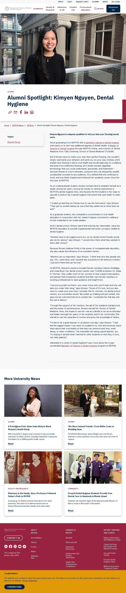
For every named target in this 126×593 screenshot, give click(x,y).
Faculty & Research (50, 8)
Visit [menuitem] (69, 2)
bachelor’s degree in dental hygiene (102, 142)
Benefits (69, 538)
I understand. (14, 587)
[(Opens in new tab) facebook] (21, 112)
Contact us (13, 538)
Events (33, 547)
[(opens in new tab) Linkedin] (6, 546)
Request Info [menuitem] (82, 2)
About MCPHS (34, 531)
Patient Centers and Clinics (111, 531)
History (34, 542)
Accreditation (36, 538)
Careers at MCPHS (71, 531)
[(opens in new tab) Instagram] (15, 546)
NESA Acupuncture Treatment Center (111, 567)
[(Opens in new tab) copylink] (10, 112)
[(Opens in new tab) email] (15, 112)
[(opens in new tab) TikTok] (24, 546)
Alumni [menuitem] (95, 2)
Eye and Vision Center (110, 554)
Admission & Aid (62, 8)
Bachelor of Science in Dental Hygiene (79, 346)
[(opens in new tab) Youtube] (19, 546)
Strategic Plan (34, 557)
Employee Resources (70, 548)
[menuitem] (38, 9)
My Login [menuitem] (116, 2)
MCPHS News (18, 125)
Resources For (113, 8)
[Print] (31, 112)
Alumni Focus (13, 142)
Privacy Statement (29, 581)
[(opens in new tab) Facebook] (10, 546)
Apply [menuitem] (60, 2)
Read (12, 443)
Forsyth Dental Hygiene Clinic (109, 561)
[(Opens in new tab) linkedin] (26, 112)
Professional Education (85, 8)
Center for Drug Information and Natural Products (110, 546)
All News (30, 125)
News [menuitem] (105, 2)
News (33, 551)
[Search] (99, 9)
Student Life (73, 8)
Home (6, 125)
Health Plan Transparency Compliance (71, 564)
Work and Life (71, 542)
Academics (38, 8)
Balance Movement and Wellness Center (112, 539)
